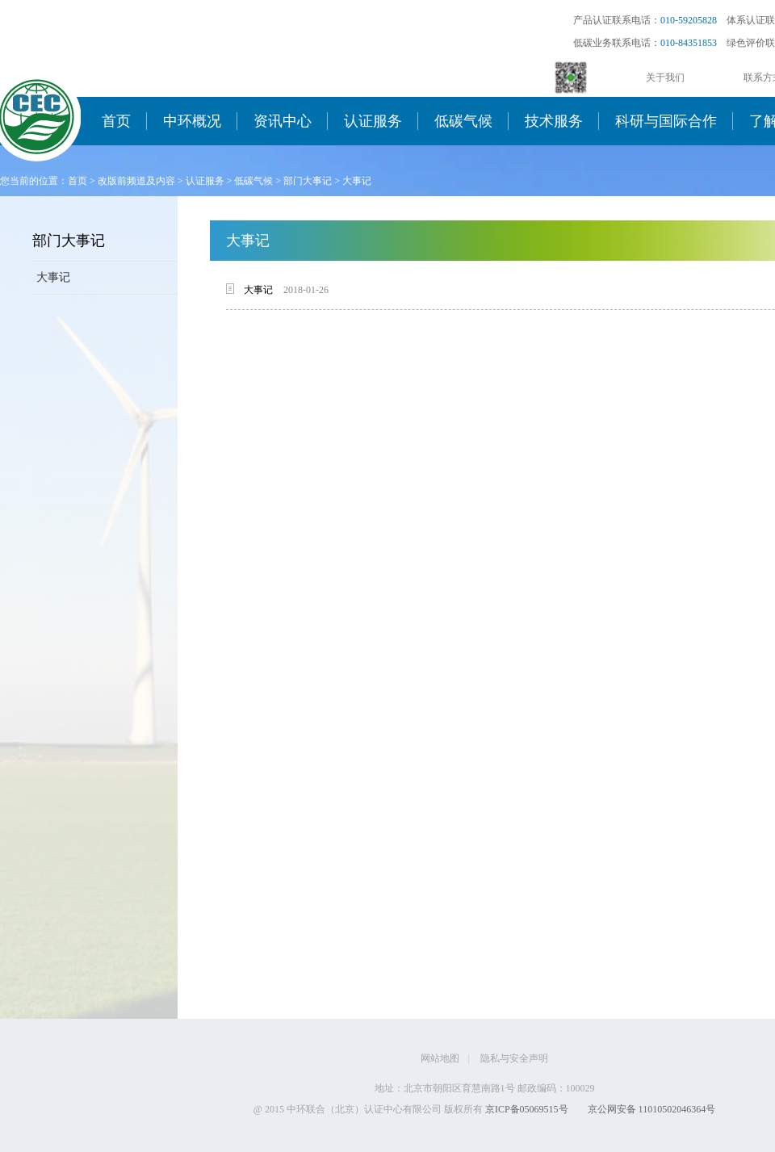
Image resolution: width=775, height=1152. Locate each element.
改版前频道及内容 (136, 180)
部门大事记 (307, 180)
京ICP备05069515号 (526, 1109)
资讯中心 (282, 121)
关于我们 (665, 77)
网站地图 (440, 1058)
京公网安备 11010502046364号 (652, 1109)
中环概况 (192, 121)
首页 (116, 121)
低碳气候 (463, 121)
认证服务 (373, 121)
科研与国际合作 (666, 121)
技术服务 (554, 121)
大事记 (356, 180)
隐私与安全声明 (514, 1058)
